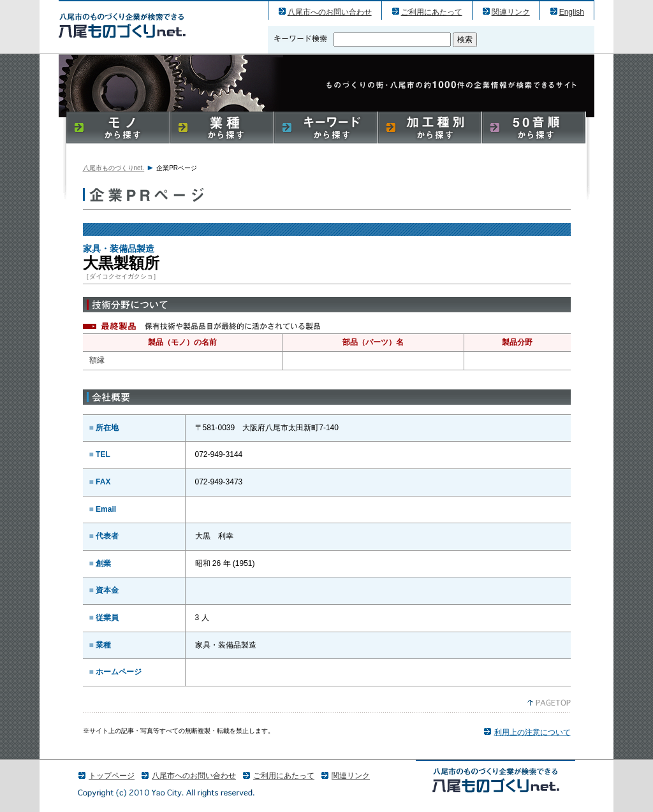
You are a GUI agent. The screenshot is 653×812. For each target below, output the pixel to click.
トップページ (112, 775)
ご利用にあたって (431, 12)
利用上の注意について (532, 732)
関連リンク (511, 12)
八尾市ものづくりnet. (114, 167)
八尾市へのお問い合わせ (330, 12)
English (571, 12)
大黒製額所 (122, 25)
